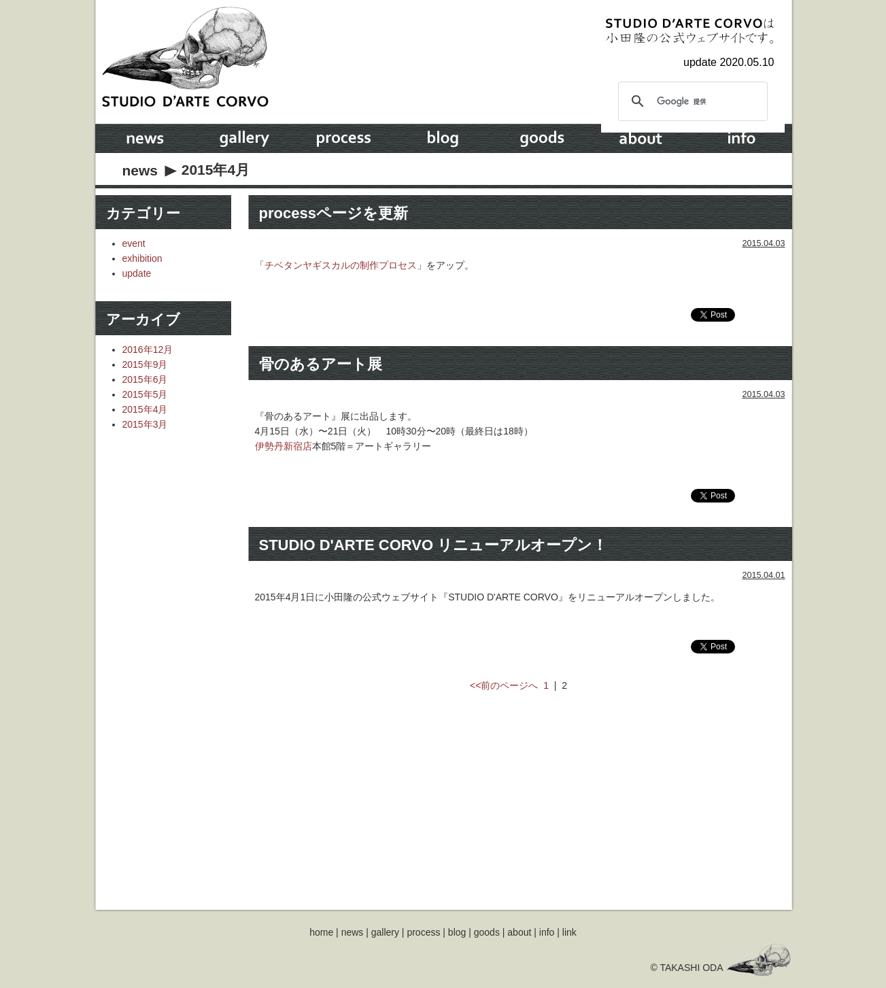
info (547, 932)
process (423, 932)
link (569, 932)
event (134, 243)
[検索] (691, 101)
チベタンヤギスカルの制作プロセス (341, 265)
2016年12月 (147, 349)
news (140, 170)
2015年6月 (145, 379)
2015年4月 (145, 409)
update (137, 273)
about (519, 932)
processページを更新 (333, 213)
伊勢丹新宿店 (283, 446)
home (321, 932)
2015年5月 (145, 394)
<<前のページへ (504, 685)
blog (457, 932)
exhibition (142, 258)
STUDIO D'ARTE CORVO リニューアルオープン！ (433, 544)
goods (487, 932)
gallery (385, 932)
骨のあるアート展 (320, 364)
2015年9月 (145, 364)
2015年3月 (145, 424)
